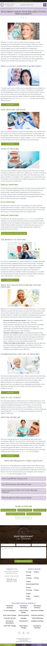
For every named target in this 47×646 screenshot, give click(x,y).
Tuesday (29, 579)
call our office (25, 452)
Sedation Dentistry (33, 514)
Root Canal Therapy (9, 616)
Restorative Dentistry (37, 607)
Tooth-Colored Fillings (23, 612)
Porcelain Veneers (10, 619)
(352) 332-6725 (12, 577)
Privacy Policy (21, 640)
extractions (24, 276)
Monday (28, 573)
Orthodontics (23, 622)
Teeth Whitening (37, 619)
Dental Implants (39, 511)
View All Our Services (23, 518)
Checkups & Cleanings (23, 607)
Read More (10, 280)
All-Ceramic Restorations (10, 623)
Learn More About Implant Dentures (14, 233)
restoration (33, 137)
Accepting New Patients (23, 1)
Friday (28, 597)
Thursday (29, 591)
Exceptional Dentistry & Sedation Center (11, 573)
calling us (14, 411)
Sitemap (26, 640)
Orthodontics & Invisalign (15, 514)
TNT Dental (29, 642)
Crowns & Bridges (10, 611)
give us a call (5, 474)
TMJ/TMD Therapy (9, 626)
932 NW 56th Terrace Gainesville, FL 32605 (11, 580)
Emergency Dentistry (37, 627)
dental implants (29, 219)
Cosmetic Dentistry (24, 511)
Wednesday (30, 585)
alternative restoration (22, 98)
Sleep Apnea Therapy (23, 627)
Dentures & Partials (37, 611)
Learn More (10, 104)
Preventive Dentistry (9, 511)
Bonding (23, 619)
